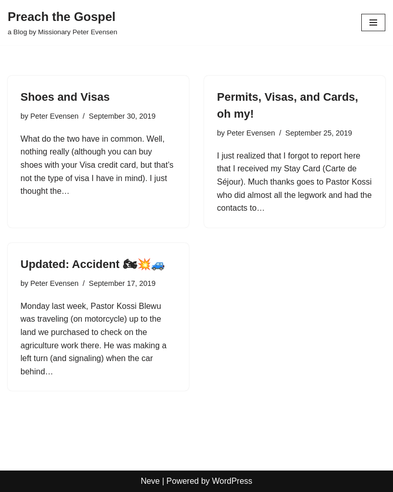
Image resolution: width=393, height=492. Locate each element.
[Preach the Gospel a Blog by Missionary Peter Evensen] (62, 22)
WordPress (232, 481)
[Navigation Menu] (373, 22)
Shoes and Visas (65, 97)
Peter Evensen (54, 116)
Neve (150, 481)
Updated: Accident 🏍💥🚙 (92, 264)
